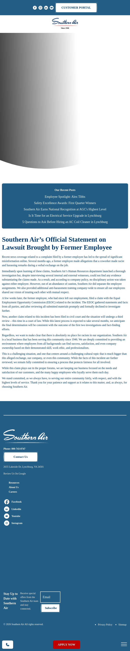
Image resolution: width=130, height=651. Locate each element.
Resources (14, 482)
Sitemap (122, 624)
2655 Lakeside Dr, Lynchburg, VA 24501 (23, 466)
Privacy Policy (105, 624)
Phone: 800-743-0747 (14, 448)
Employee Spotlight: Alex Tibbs (65, 196)
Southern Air (119, 335)
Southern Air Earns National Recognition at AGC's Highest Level (65, 209)
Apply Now (66, 644)
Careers (13, 492)
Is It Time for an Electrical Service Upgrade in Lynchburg (65, 215)
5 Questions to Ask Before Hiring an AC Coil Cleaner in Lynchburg (65, 222)
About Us (14, 487)
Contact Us (21, 456)
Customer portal (76, 7)
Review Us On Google (14, 473)
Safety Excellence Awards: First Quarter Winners (65, 203)
